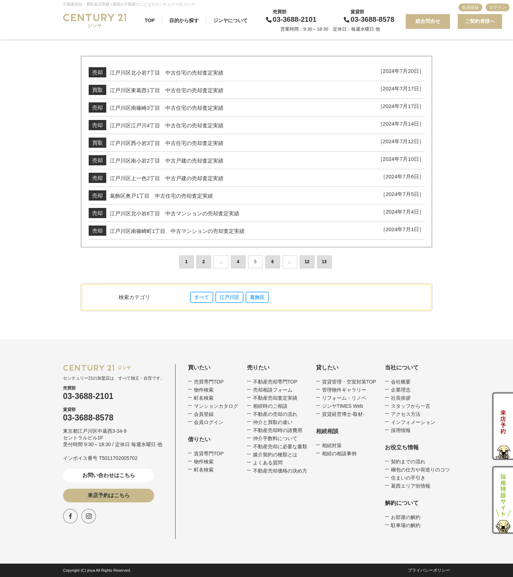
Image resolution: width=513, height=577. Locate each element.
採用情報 (401, 430)
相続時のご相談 (270, 406)
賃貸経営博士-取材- (343, 414)
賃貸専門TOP (209, 453)
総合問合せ (428, 21)
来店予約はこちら (109, 495)
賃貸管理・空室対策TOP (349, 382)
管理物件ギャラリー (344, 390)
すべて (201, 297)
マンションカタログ (216, 406)
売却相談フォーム (272, 390)
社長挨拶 (401, 398)
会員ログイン (208, 422)
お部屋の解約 (405, 517)
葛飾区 (257, 297)
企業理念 (401, 390)
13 (324, 261)
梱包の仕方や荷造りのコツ (420, 470)
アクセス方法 (405, 414)
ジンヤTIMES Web (342, 406)
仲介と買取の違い (272, 422)
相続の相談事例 (339, 453)
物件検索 (204, 390)
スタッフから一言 (410, 406)
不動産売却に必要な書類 (280, 446)
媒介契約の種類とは (275, 454)
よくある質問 (268, 462)
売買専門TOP (209, 382)
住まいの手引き (408, 478)
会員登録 (470, 7)
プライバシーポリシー (429, 570)
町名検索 (204, 398)
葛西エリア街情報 (410, 486)
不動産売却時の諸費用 (277, 430)
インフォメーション (413, 422)
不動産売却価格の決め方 (280, 471)
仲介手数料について (275, 438)
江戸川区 (229, 297)
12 (307, 261)
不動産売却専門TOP (275, 382)
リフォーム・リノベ (344, 398)
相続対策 (332, 445)
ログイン (497, 7)
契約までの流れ (408, 461)
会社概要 (401, 382)
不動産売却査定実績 (275, 398)
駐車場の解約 (405, 525)
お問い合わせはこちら (108, 475)
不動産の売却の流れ (275, 414)
